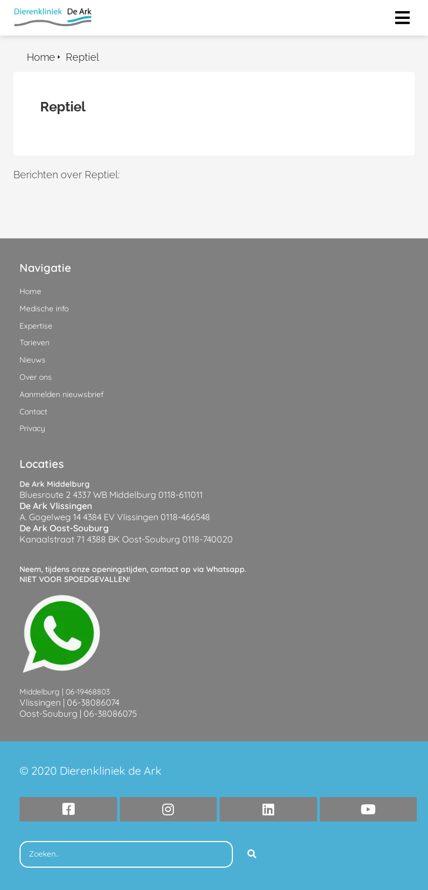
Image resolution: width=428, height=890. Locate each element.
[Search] (252, 854)
